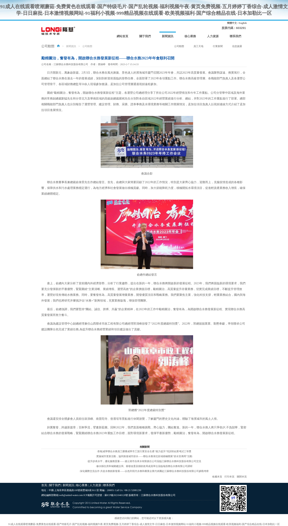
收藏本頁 (217, 476)
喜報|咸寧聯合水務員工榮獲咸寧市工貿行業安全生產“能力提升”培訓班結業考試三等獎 (144, 451)
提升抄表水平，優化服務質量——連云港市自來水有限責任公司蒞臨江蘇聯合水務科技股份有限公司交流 (144, 461)
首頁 (44, 485)
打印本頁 (229, 476)
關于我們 (145, 36)
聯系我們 (235, 36)
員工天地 (198, 46)
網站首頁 (122, 36)
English (243, 23)
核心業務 (190, 36)
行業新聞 (218, 46)
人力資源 (213, 36)
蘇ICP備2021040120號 (116, 495)
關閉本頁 (242, 476)
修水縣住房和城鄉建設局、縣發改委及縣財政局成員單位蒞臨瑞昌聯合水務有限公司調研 (144, 466)
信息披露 (237, 46)
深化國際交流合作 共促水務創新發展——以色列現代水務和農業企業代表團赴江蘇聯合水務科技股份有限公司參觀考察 (144, 471)
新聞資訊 (167, 36)
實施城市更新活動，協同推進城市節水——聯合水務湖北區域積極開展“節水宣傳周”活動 (144, 456)
